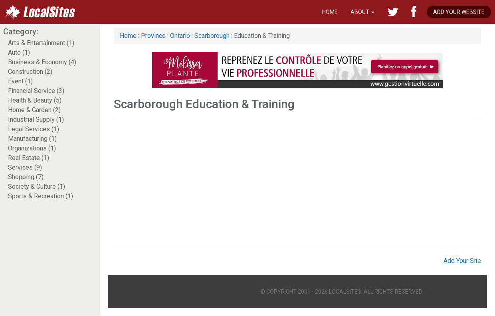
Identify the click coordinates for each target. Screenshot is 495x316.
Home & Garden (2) (34, 110)
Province (153, 36)
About (362, 12)
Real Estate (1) (28, 158)
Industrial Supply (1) (36, 119)
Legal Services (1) (33, 129)
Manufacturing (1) (32, 138)
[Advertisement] (254, 184)
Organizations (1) (32, 148)
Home (330, 12)
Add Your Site (462, 261)
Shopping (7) (26, 177)
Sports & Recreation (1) (40, 196)
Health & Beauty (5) (34, 100)
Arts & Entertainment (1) (41, 43)
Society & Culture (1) (36, 186)
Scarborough (212, 36)
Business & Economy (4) (42, 62)
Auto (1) (19, 52)
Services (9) (25, 167)
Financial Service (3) (36, 91)
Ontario (180, 36)
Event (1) (20, 81)
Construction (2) (30, 71)
